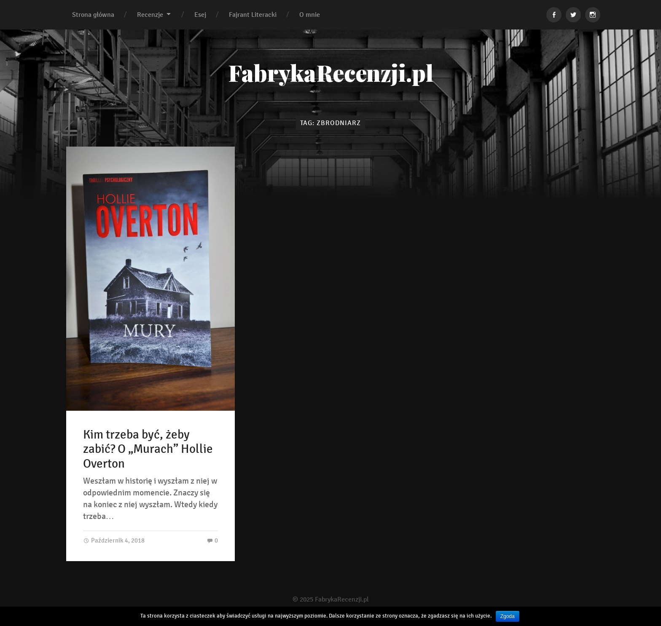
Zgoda (507, 616)
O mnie (309, 15)
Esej (200, 15)
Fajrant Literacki (253, 15)
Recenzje (150, 15)
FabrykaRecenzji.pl (330, 72)
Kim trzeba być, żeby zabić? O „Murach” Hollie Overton (148, 449)
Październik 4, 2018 (114, 540)
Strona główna (93, 15)
